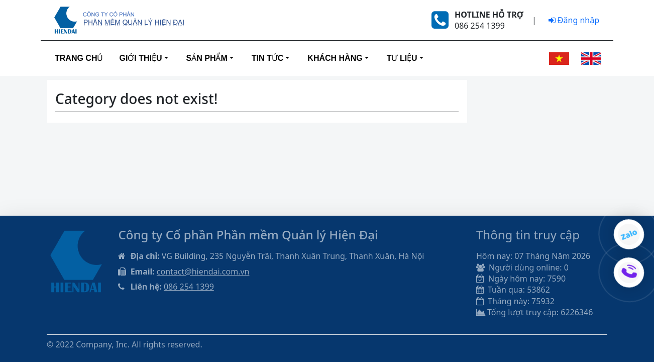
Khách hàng (334, 58)
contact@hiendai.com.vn (203, 271)
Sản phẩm (207, 58)
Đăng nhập (574, 20)
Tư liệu (402, 58)
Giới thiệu (140, 58)
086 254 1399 (189, 286)
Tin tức (268, 58)
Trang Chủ (79, 58)
